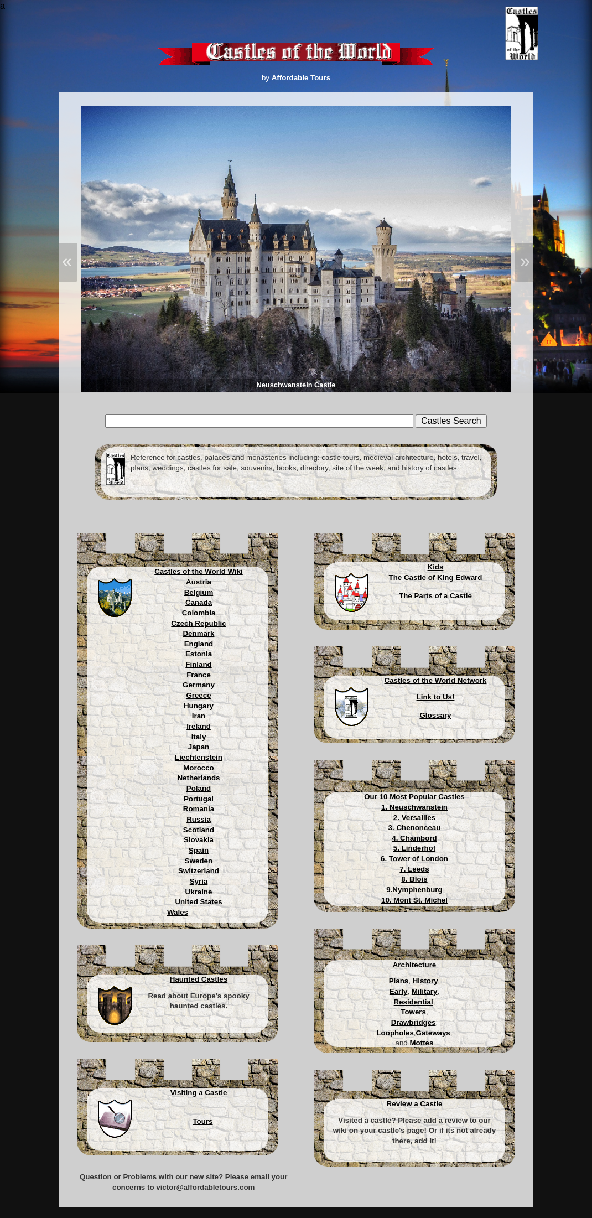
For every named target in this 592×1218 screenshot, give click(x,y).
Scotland (198, 830)
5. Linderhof (414, 848)
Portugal (199, 799)
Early (399, 991)
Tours (202, 1121)
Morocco (198, 768)
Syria (199, 881)
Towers (413, 1012)
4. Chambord (414, 838)
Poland (198, 788)
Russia (198, 819)
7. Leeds (414, 869)
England (199, 644)
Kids (436, 567)
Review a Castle (415, 1104)
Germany (199, 685)
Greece (198, 695)
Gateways (433, 1033)
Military (425, 991)
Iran (198, 716)
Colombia (199, 613)
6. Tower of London (414, 858)
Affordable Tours (301, 78)
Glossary (435, 715)
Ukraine (198, 892)
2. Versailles (414, 817)
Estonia (198, 654)
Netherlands (198, 778)
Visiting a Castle (198, 1093)
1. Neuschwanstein (414, 807)
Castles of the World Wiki (198, 571)
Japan (199, 747)
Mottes (421, 1043)
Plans (399, 981)
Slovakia (199, 840)
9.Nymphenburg (414, 889)
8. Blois (414, 879)
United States (198, 902)
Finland (198, 664)
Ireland (198, 726)
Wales (177, 912)
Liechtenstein (198, 757)
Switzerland (198, 871)
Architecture (415, 965)
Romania (198, 809)
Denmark (198, 633)
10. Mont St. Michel (414, 900)
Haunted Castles (198, 979)
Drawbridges (413, 1022)
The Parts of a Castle (435, 596)
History (425, 981)
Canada (198, 602)
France (198, 675)
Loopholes (394, 1033)
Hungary (199, 706)
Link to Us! (436, 697)
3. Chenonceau (414, 827)
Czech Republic (198, 623)
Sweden (198, 861)
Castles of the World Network (436, 680)
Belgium (199, 592)
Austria (198, 582)
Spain (199, 850)
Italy (198, 737)
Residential (413, 1002)
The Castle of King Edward (435, 577)
